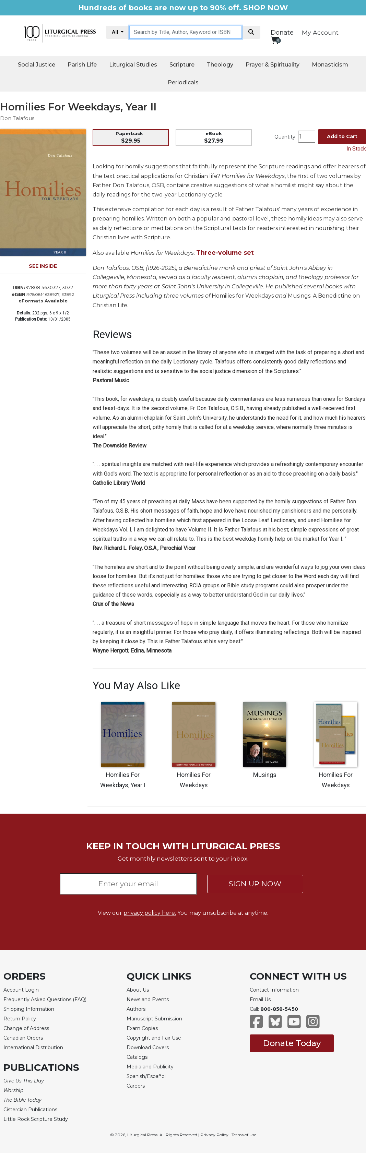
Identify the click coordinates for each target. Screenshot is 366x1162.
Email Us (260, 999)
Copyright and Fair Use (154, 1038)
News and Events (148, 999)
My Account (320, 32)
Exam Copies (142, 1028)
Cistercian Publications (30, 1109)
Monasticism (330, 64)
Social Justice (36, 64)
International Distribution (33, 1047)
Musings (264, 774)
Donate (282, 32)
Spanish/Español (146, 1076)
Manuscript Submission (154, 1019)
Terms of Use (244, 1134)
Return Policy (19, 1019)
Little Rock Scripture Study (35, 1119)
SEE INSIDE (43, 266)
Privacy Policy (214, 1134)
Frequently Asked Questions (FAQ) (44, 999)
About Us (138, 990)
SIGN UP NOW (255, 883)
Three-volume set (225, 252)
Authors (136, 1009)
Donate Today (292, 1043)
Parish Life (82, 64)
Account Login (21, 990)
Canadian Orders (23, 1038)
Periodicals (183, 82)
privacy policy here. (149, 913)
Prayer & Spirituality (272, 64)
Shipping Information (28, 1009)
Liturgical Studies (133, 64)
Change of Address (26, 1028)
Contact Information (274, 990)
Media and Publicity (150, 1067)
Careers (136, 1086)
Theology (220, 64)
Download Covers (148, 1047)
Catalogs (137, 1057)
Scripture (181, 64)
